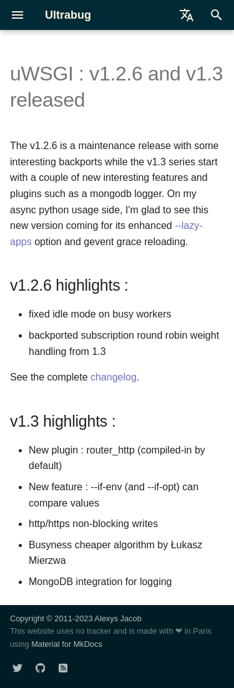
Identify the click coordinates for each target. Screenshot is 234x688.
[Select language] (186, 14)
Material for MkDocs (66, 644)
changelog (113, 377)
